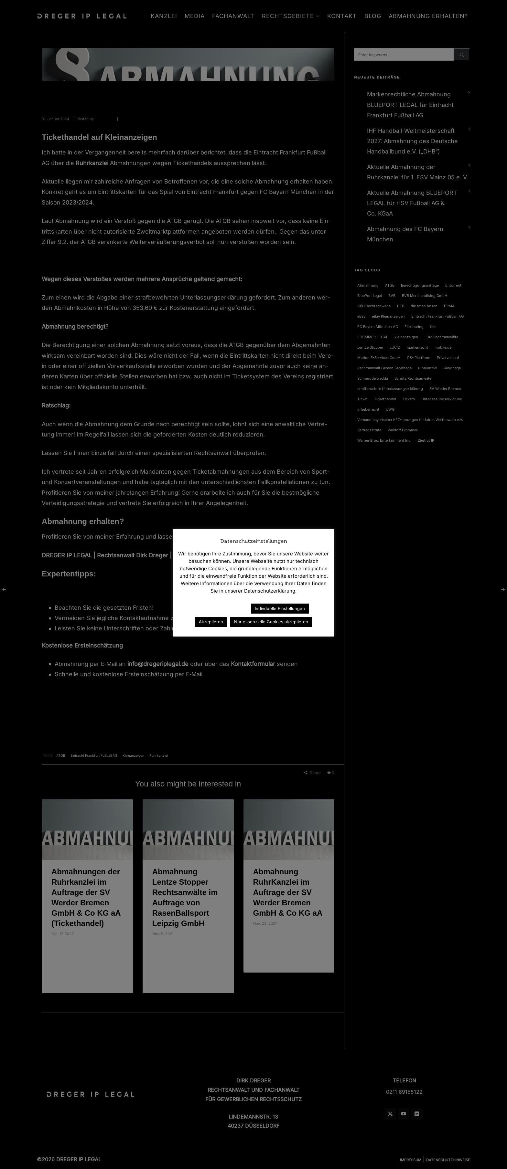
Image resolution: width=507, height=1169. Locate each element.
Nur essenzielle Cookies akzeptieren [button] (271, 621)
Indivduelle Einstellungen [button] (280, 608)
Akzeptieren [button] (211, 621)
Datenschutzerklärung (217, 608)
